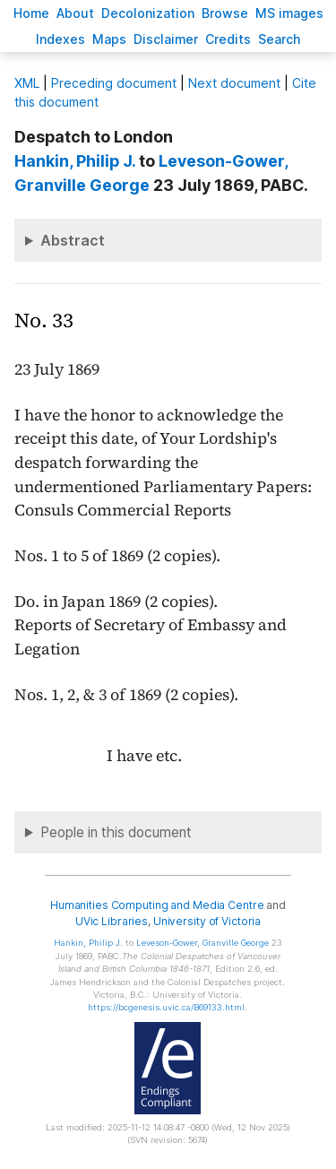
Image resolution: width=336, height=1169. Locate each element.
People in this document (116, 832)
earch (279, 39)
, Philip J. (74, 161)
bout (75, 13)
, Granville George (202, 943)
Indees (60, 39)
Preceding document (114, 83)
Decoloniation (147, 13)
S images (289, 13)
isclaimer (166, 39)
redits (228, 39)
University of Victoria (207, 921)
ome (31, 13)
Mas (109, 39)
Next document (234, 83)
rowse (225, 13)
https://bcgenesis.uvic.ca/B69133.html (166, 1007)
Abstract (72, 240)
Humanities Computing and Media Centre (157, 905)
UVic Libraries (111, 921)
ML (26, 83)
